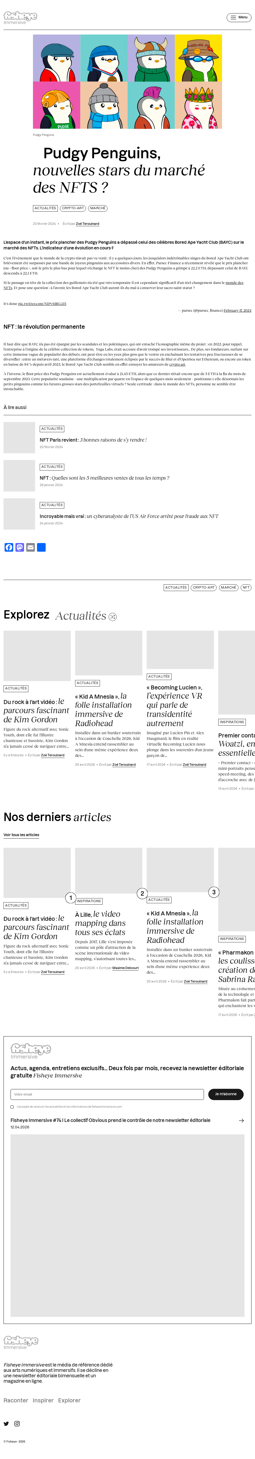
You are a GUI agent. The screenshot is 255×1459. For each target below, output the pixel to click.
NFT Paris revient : (93, 440)
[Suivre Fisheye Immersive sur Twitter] (6, 1424)
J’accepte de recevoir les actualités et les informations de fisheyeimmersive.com (69, 1107)
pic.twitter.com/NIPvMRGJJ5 (42, 303)
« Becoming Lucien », (174, 706)
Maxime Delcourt (125, 968)
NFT (246, 587)
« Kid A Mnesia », (103, 709)
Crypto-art (73, 208)
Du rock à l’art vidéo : (36, 710)
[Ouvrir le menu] (239, 17)
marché (98, 208)
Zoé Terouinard (87, 223)
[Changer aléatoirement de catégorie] (86, 615)
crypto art (177, 364)
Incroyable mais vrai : (129, 516)
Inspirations (232, 722)
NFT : (104, 478)
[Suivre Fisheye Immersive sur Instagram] (17, 1423)
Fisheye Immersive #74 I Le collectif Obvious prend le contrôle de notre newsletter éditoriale (127, 1121)
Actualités (45, 208)
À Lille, (100, 923)
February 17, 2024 (237, 310)
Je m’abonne (226, 1094)
